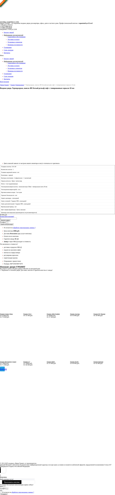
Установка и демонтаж (15, 42)
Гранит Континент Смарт (8, 362)
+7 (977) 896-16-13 (6, 26)
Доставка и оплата (13, 39)
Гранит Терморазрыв (17, 85)
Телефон (3, 222)
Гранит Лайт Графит (53, 314)
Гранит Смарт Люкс (6, 314)
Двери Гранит (4, 85)
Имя (1, 486)
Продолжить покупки (12, 482)
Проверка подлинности (15, 45)
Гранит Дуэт (27, 314)
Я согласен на (18, 492)
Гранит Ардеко (75, 314)
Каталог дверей (9, 32)
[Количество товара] (8, 218)
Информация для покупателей (13, 35)
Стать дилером (8, 50)
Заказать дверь (5, 220)
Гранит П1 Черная (99, 314)
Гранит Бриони (98, 362)
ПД (1, 490)
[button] (57, 55)
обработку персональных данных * (24, 227)
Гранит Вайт (51, 362)
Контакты (7, 53)
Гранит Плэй (74, 362)
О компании (8, 47)
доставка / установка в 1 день (9, 22)
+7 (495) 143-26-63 (6, 28)
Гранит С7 (26, 362)
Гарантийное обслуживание (17, 37)
